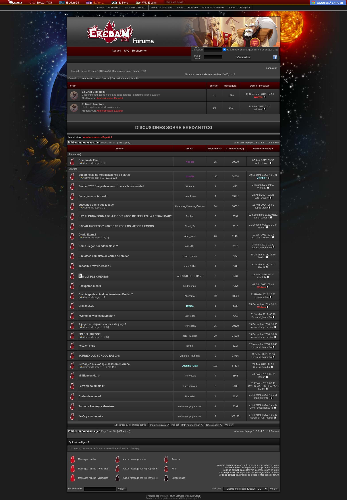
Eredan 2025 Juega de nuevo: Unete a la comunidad (111, 186)
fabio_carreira (261, 217)
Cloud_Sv (190, 226)
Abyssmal (190, 296)
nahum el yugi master (261, 327)
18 (268, 142)
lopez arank (261, 207)
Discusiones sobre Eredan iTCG (129, 71)
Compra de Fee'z (89, 160)
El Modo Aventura (93, 104)
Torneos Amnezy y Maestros (96, 406)
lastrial (189, 345)
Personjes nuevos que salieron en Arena (104, 364)
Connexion (271, 68)
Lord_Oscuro (261, 197)
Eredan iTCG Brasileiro (108, 7)
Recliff (261, 267)
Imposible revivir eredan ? (95, 266)
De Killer (262, 177)
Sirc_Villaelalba (261, 367)
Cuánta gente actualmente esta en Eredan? (106, 294)
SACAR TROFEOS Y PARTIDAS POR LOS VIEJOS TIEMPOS (116, 226)
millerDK (190, 246)
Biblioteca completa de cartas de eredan (104, 256)
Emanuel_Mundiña (261, 317)
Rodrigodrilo (190, 286)
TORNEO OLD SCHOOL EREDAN (99, 355)
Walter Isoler (261, 163)
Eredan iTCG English (239, 7)
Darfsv (261, 257)
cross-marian (261, 297)
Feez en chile (87, 345)
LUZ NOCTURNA (261, 237)
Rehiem (190, 216)
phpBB (163, 496)
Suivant (275, 142)
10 (107, 178)
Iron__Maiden (190, 335)
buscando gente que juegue (96, 204)
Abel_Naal (190, 236)
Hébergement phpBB (190, 498)
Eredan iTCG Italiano (187, 7)
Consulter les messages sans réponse (89, 78)
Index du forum (79, 71)
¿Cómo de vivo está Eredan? (97, 315)
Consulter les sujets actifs (125, 78)
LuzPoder (190, 316)
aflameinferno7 (262, 397)
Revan (261, 227)
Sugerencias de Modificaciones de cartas (105, 174)
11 (110, 178)
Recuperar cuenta (90, 286)
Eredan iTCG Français (213, 7)
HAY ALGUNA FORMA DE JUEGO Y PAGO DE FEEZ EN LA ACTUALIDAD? (125, 216)
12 (114, 178)
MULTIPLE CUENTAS (95, 276)
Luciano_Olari (190, 365)
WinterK (258, 109)
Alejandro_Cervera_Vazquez (189, 206)
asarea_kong (190, 256)
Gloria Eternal (87, 234)
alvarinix (261, 277)
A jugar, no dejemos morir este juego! (102, 324)
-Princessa (190, 325)
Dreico (190, 306)
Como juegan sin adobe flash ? (98, 246)
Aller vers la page (243, 142)
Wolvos (258, 97)
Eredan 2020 (86, 305)
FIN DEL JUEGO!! (90, 334)
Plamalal (190, 396)
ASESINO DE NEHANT (190, 276)
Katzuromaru (190, 386)
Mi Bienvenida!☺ (89, 375)
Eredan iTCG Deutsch (135, 7)
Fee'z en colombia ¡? (92, 386)
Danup (261, 377)
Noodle (190, 161)
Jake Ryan (190, 196)
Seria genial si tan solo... (94, 196)
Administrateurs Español (109, 98)
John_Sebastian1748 (261, 407)
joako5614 (190, 266)
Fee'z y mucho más (91, 416)
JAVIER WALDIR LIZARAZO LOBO (263, 387)
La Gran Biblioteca (93, 91)
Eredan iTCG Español (161, 7)
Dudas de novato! (90, 396)
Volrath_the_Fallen (261, 247)
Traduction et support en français (162, 498)
